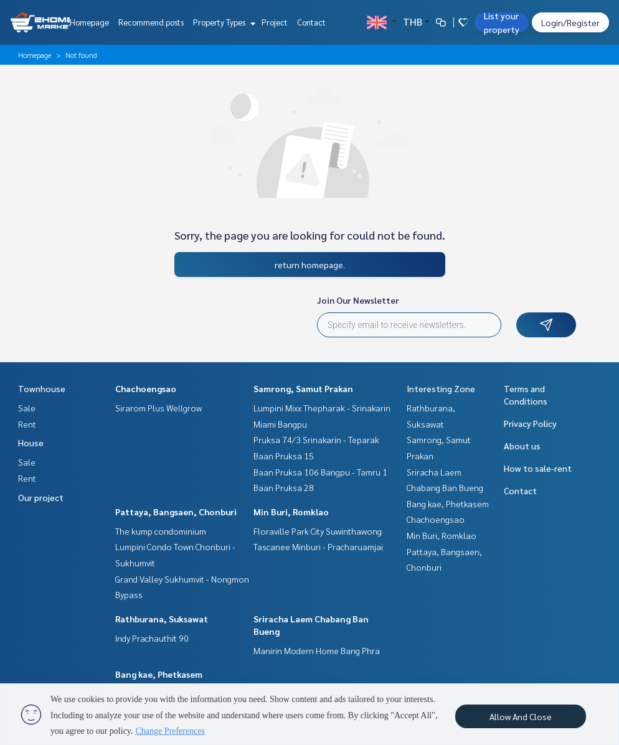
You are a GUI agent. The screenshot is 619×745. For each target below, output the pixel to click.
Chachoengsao (145, 388)
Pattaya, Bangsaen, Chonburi (176, 511)
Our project (41, 497)
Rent (27, 423)
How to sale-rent (538, 468)
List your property (501, 22)
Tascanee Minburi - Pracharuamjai (318, 546)
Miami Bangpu (280, 423)
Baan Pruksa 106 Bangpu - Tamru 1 (320, 471)
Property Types (222, 22)
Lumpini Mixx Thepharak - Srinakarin (321, 407)
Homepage (89, 22)
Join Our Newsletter (358, 300)
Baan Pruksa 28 (283, 487)
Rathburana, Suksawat (161, 618)
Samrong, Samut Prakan (303, 388)
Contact (311, 22)
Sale (26, 407)
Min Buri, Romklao (291, 511)
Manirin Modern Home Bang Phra (316, 650)
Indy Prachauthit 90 (152, 638)
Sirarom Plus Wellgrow (158, 407)
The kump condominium (160, 530)
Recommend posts (151, 22)
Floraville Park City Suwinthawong (317, 530)
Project (275, 22)
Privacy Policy (530, 423)
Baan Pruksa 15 (283, 455)
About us (522, 445)
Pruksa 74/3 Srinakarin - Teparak (316, 439)
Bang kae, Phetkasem (158, 674)
